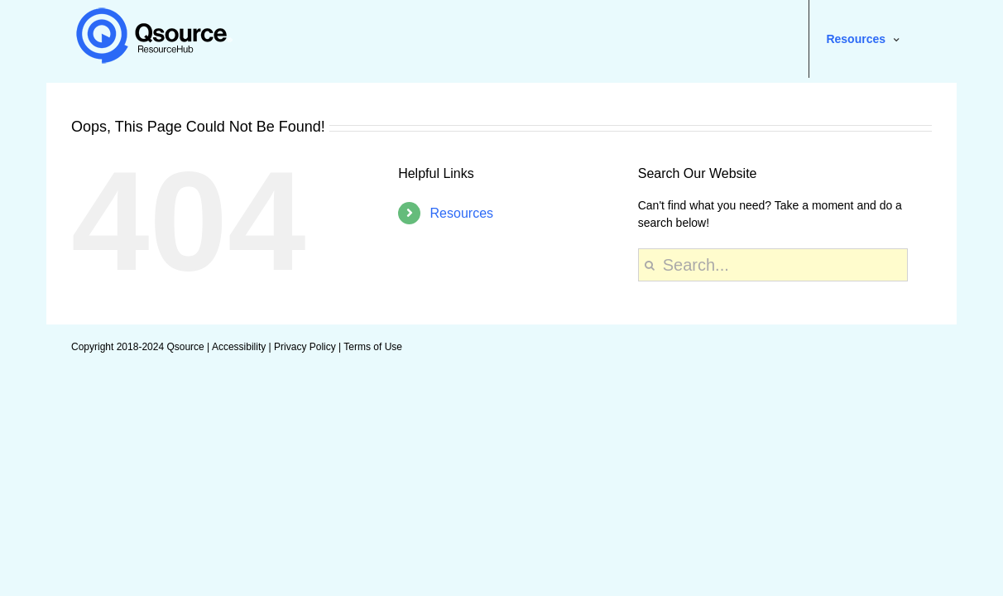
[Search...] (773, 264)
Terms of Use (372, 347)
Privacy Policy (305, 347)
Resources (461, 213)
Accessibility (239, 347)
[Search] (650, 265)
